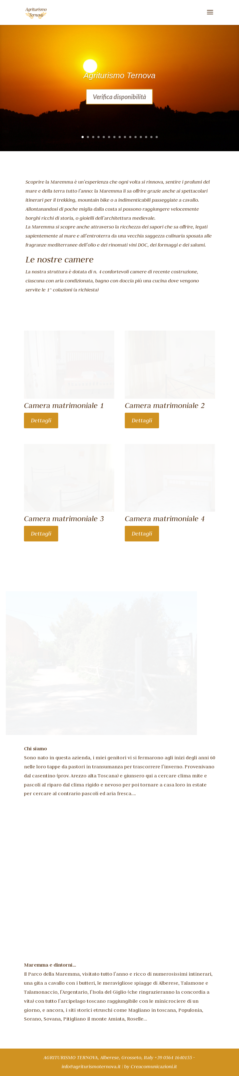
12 (141, 137)
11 (135, 137)
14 (151, 137)
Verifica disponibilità (119, 96)
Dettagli (41, 420)
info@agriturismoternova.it (91, 1067)
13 (146, 137)
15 (157, 137)
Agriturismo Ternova (119, 75)
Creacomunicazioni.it (154, 1067)
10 (130, 137)
